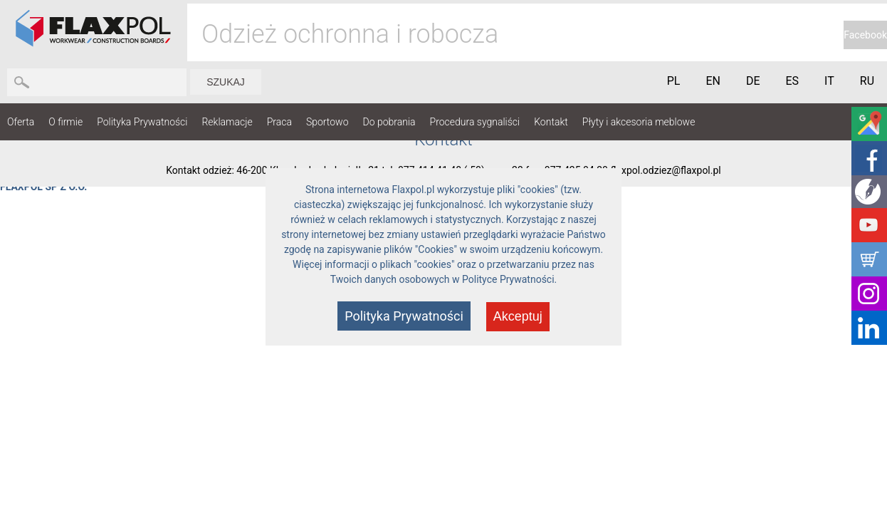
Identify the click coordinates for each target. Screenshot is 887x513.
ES (792, 81)
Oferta (20, 122)
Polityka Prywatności (142, 122)
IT (829, 81)
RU (867, 81)
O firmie (65, 122)
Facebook (865, 35)
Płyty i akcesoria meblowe (639, 122)
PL (674, 81)
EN (712, 81)
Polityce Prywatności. (509, 279)
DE (753, 81)
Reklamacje (226, 122)
